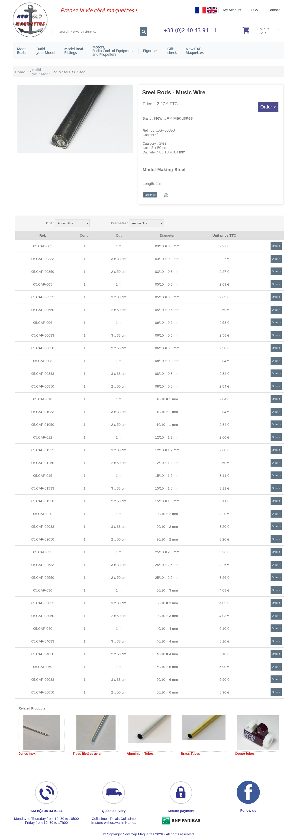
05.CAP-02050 (42, 539)
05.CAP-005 (42, 284)
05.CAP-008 (42, 361)
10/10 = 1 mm (167, 399)
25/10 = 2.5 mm (167, 552)
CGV (254, 10)
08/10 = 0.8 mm (167, 361)
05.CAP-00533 (42, 297)
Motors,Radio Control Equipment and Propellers (113, 51)
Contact (274, 10)
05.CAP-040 (42, 628)
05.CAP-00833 (42, 373)
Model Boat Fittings (73, 51)
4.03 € (224, 590)
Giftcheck (172, 51)
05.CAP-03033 (42, 603)
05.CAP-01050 (42, 424)
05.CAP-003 (42, 246)
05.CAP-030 (42, 590)
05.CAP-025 (42, 552)
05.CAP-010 (42, 399)
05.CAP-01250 (42, 463)
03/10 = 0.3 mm (167, 246)
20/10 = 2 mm (167, 514)
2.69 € (224, 284)
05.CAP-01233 (42, 450)
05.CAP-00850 (42, 386)
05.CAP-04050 (42, 654)
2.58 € (224, 323)
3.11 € (224, 475)
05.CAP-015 (42, 475)
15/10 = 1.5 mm (167, 475)
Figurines (150, 51)
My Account (232, 10)
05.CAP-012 (42, 437)
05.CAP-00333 (42, 259)
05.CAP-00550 (42, 310)
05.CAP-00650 (42, 348)
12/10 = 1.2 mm (167, 437)
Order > (268, 106)
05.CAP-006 (42, 323)
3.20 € (224, 514)
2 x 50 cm (118, 272)
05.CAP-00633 (42, 335)
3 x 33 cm (118, 259)
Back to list (150, 195)
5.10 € (224, 628)
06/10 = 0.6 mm (167, 323)
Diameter (118, 223)
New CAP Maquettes (173, 118)
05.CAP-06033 (42, 679)
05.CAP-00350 (42, 272)
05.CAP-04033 (42, 641)
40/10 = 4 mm (167, 628)
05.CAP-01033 (42, 412)
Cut (49, 223)
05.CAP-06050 (42, 692)
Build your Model (45, 51)
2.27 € (224, 246)
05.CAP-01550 (42, 501)
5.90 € (224, 667)
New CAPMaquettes (194, 51)
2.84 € (224, 361)
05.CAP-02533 (42, 565)
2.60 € (224, 437)
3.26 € (224, 552)
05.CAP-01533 (42, 488)
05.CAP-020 (42, 514)
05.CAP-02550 (42, 577)
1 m (119, 246)
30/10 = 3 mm (167, 590)
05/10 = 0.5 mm (167, 284)
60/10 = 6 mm (167, 667)
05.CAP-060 (42, 667)
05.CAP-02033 (42, 526)
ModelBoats (22, 51)
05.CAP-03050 (42, 616)
